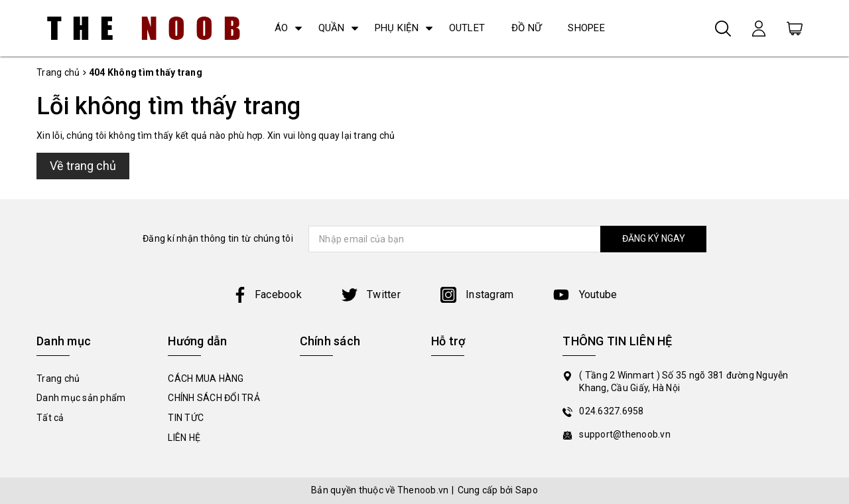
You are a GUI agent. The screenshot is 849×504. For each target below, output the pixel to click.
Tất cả (50, 417)
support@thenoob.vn (625, 434)
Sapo (526, 490)
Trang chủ (58, 378)
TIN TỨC (186, 417)
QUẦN (331, 28)
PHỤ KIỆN (397, 28)
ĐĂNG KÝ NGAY (653, 238)
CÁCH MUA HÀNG (205, 378)
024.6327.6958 (611, 411)
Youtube (585, 294)
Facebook (267, 294)
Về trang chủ (83, 166)
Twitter (371, 294)
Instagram (477, 294)
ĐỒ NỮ (526, 28)
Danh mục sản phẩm (80, 397)
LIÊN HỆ (184, 437)
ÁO (282, 28)
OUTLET (467, 28)
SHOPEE (586, 28)
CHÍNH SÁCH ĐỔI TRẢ (214, 397)
